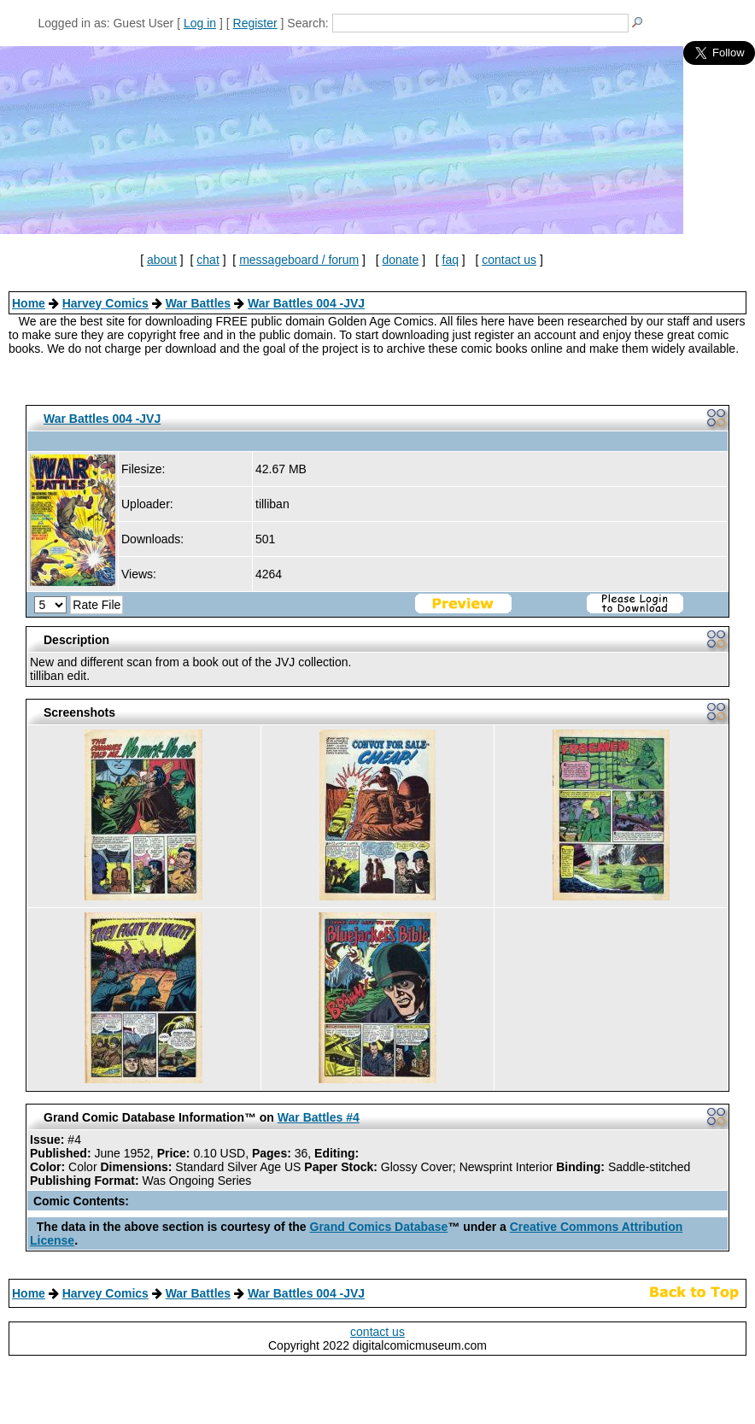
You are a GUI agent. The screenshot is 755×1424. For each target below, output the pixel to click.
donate (400, 260)
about (162, 260)
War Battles (198, 303)
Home (28, 303)
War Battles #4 (319, 1117)
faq (450, 260)
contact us (509, 260)
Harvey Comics (105, 303)
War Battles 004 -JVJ (306, 303)
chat (207, 260)
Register (255, 23)
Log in (200, 23)
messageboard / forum (299, 260)
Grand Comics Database (379, 1227)
